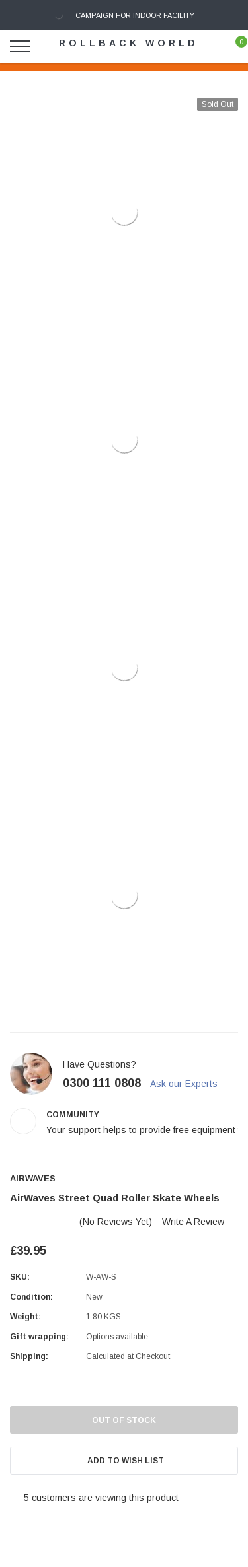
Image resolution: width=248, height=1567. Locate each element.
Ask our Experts (189, 1083)
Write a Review (193, 1221)
